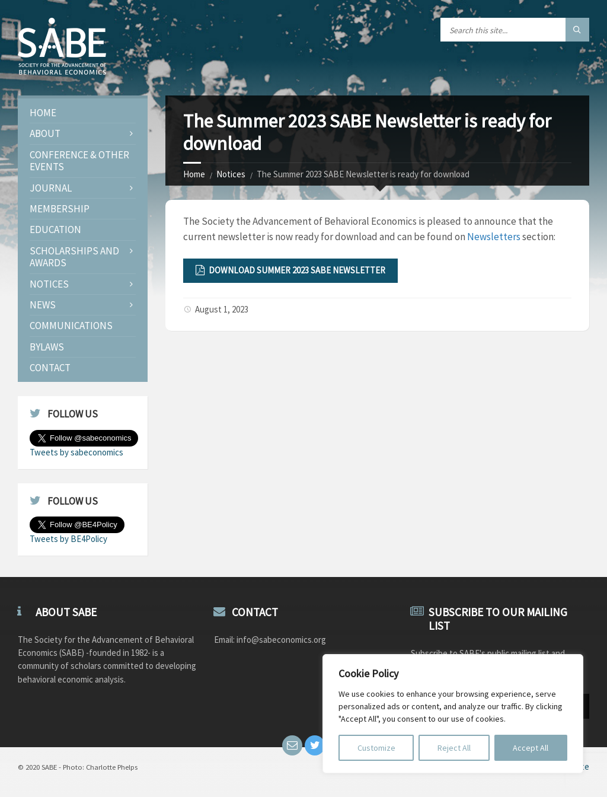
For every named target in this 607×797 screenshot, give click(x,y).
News (43, 304)
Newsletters (493, 236)
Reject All (454, 747)
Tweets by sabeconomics (76, 452)
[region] (452, 713)
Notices (230, 174)
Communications (71, 325)
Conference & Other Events (79, 160)
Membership (60, 208)
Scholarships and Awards (74, 256)
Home (194, 174)
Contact (50, 367)
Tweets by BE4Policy (68, 538)
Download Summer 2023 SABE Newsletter (290, 270)
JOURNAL (51, 188)
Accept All (530, 747)
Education (55, 229)
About (45, 133)
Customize (376, 747)
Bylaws (47, 346)
